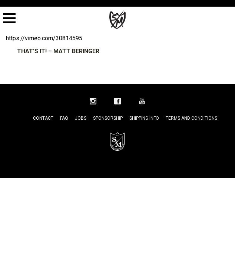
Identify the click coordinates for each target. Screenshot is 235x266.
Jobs (80, 118)
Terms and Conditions (191, 118)
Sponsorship (108, 118)
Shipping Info (144, 118)
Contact (43, 118)
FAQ (64, 118)
